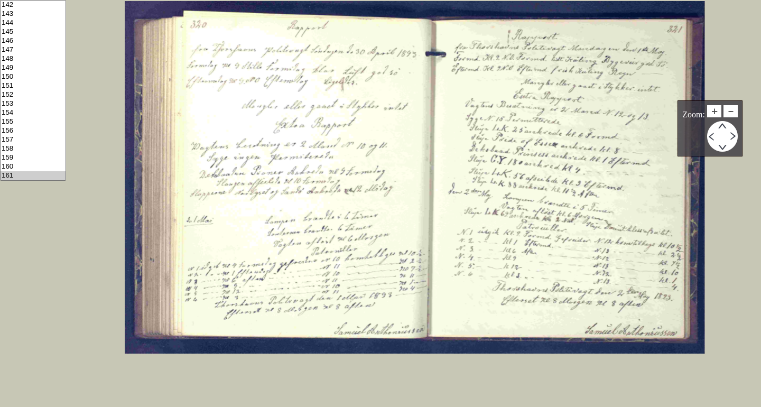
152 (33, 94)
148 (33, 58)
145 (33, 31)
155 (33, 121)
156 (33, 130)
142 (33, 5)
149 (33, 67)
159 (33, 157)
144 (33, 22)
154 (33, 112)
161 (33, 175)
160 (33, 166)
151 (33, 85)
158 (33, 148)
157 (33, 139)
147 (33, 49)
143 (33, 14)
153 (33, 103)
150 (33, 76)
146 (33, 40)
